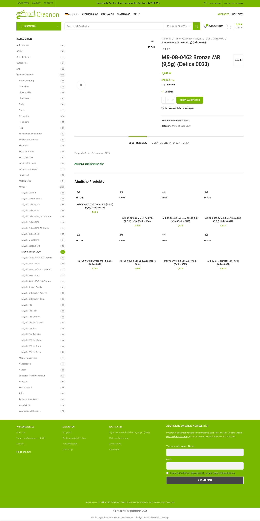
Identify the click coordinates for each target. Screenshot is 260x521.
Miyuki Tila (26, 305)
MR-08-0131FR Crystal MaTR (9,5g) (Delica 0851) (95, 262)
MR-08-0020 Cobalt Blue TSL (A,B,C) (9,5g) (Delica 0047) (223, 219)
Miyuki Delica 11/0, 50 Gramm (35, 228)
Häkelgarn (24, 122)
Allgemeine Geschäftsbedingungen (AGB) (129, 432)
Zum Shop (68, 450)
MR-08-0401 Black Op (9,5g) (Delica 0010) (138, 262)
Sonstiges (24, 382)
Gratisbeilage (23, 57)
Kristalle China (26, 157)
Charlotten (24, 98)
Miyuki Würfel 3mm (31, 346)
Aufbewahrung (26, 81)
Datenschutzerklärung (177, 437)
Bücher (19, 51)
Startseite (166, 39)
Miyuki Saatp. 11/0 (30, 264)
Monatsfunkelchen (28, 358)
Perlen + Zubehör (24, 75)
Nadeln (22, 370)
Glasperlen (24, 116)
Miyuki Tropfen (28, 329)
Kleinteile (23, 146)
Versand (170, 85)
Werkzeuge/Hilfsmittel (30, 411)
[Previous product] (163, 49)
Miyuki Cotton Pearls (31, 199)
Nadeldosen (25, 364)
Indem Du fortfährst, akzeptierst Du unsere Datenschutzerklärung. (202, 473)
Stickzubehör (25, 388)
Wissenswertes (25, 427)
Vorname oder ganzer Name (180, 446)
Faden (22, 110)
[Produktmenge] (168, 100)
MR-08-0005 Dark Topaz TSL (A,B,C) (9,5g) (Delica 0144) (95, 206)
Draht (21, 104)
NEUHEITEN (238, 14)
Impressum (114, 450)
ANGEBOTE (223, 14)
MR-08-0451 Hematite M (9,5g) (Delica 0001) (223, 262)
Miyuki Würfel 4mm (31, 352)
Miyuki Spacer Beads (31, 287)
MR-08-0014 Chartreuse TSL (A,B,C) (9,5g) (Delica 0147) (180, 219)
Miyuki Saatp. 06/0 (30, 246)
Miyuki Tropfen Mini (31, 334)
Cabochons (24, 87)
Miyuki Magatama (30, 240)
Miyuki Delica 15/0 (30, 234)
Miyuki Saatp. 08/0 (31, 252)
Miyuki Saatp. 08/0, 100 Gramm (36, 258)
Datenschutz (115, 444)
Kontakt (20, 444)
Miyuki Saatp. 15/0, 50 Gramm (36, 281)
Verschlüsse (25, 405)
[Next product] (169, 49)
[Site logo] (37, 14)
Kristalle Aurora (26, 151)
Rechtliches (116, 427)
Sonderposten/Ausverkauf (32, 376)
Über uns (20, 432)
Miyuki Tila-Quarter (30, 317)
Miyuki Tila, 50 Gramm (32, 323)
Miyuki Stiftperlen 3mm (32, 299)
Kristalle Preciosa (27, 163)
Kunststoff (24, 175)
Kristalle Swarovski (28, 169)
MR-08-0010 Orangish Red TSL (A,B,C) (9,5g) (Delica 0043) (137, 219)
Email (169, 459)
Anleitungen (22, 45)
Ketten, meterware (28, 140)
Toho (21, 393)
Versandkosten (70, 444)
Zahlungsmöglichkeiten (74, 438)
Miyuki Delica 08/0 (30, 205)
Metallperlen (25, 181)
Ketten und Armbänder (30, 134)
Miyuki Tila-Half (29, 311)
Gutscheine (22, 63)
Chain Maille (25, 92)
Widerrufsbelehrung (119, 438)
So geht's (67, 432)
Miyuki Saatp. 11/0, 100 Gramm (36, 270)
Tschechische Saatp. (29, 399)
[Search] (132, 26)
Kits (18, 69)
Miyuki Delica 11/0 (30, 222)
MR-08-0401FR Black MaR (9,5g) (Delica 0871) (180, 262)
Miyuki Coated (28, 193)
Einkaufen (68, 427)
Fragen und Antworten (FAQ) (30, 438)
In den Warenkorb (190, 100)
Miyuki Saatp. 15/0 (30, 275)
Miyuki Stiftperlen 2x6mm (34, 293)
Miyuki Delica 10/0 (30, 211)
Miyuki (22, 187)
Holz (21, 128)
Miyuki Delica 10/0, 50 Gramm (36, 216)
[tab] (138, 141)
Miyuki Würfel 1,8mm (31, 340)
